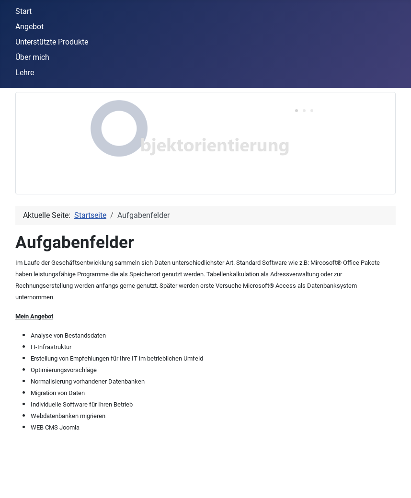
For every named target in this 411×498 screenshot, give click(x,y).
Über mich (32, 57)
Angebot (29, 26)
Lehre (24, 72)
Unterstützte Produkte (51, 41)
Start (23, 11)
